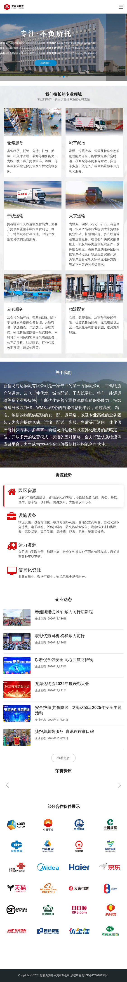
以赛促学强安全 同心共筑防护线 (64, 659)
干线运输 (15, 215)
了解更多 (15, 456)
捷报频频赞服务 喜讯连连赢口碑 (64, 731)
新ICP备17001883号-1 (95, 975)
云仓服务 (15, 309)
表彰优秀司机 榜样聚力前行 (60, 635)
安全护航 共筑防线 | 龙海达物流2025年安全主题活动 (78, 710)
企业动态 (40, 618)
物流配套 (77, 309)
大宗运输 (77, 215)
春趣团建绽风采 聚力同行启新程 (64, 611)
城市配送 (77, 142)
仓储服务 (15, 142)
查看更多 (63, 758)
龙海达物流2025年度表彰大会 (62, 683)
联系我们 (63, 62)
